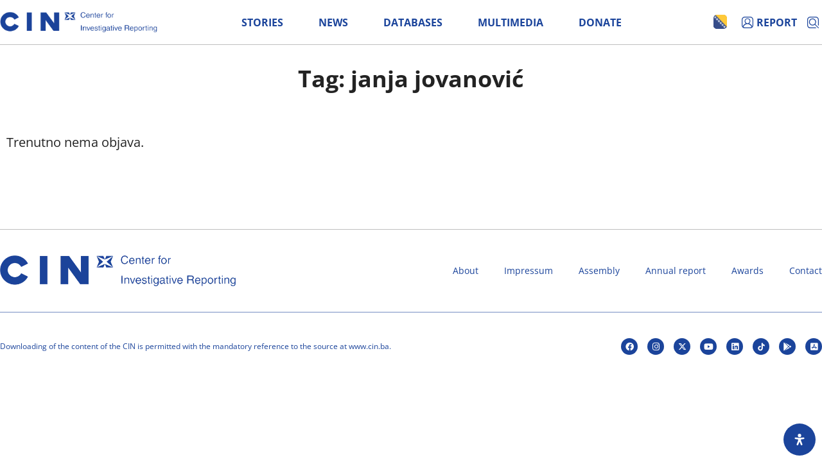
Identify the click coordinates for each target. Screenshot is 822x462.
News (333, 22)
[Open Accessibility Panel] (799, 440)
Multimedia (510, 22)
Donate (600, 22)
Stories (262, 22)
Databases (412, 22)
